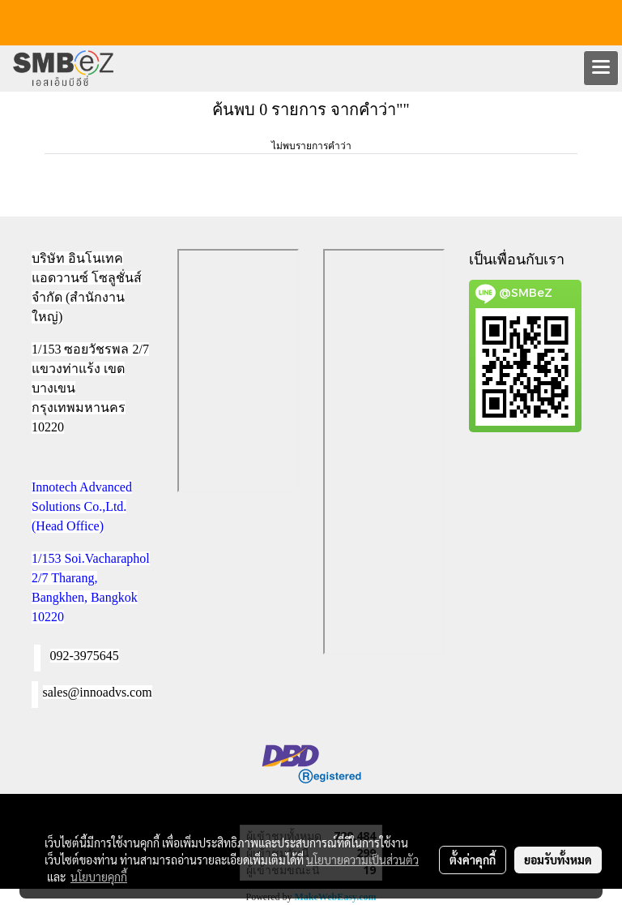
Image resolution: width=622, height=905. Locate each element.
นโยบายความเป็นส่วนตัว (362, 859)
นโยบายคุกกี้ (98, 876)
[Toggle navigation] (601, 68)
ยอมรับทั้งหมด (558, 859)
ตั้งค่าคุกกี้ (472, 859)
